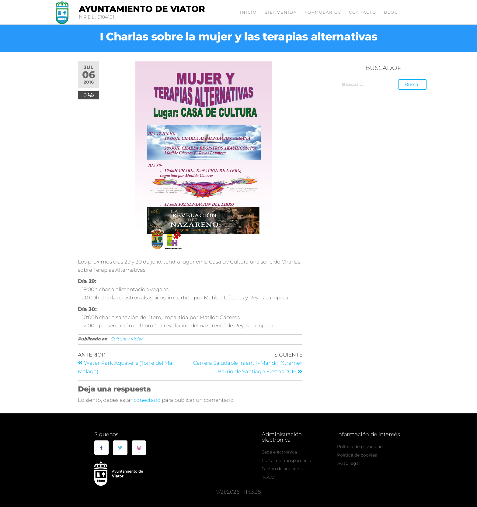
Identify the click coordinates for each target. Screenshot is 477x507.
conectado (147, 400)
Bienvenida (280, 12)
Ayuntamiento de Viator (142, 9)
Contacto (362, 12)
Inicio (248, 12)
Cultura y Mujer (126, 339)
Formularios (323, 12)
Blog (391, 12)
